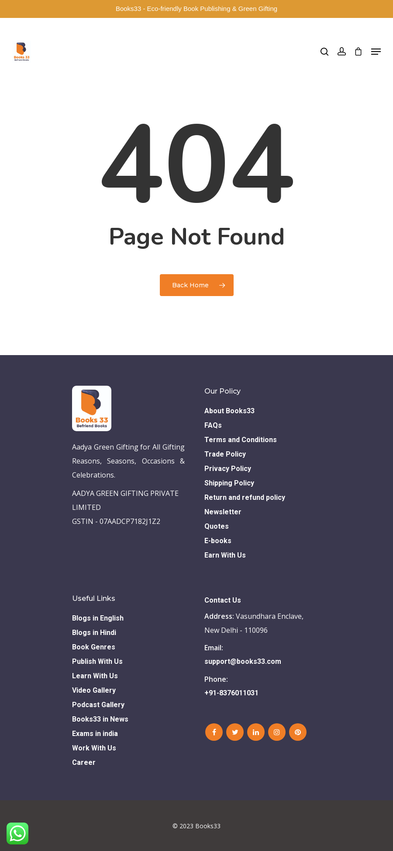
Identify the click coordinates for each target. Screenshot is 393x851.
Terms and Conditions (240, 440)
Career (84, 762)
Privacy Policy (227, 468)
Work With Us (94, 748)
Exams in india (95, 733)
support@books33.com (242, 661)
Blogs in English (98, 618)
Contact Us (222, 600)
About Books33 (229, 411)
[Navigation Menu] (376, 51)
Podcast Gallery (98, 705)
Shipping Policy (229, 483)
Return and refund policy (244, 497)
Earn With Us (225, 555)
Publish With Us (97, 661)
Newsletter (222, 512)
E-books (217, 541)
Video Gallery (94, 690)
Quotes (216, 526)
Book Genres (93, 647)
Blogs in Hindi (94, 632)
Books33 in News (100, 719)
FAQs (213, 425)
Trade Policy (225, 454)
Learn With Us (95, 676)
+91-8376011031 (231, 693)
